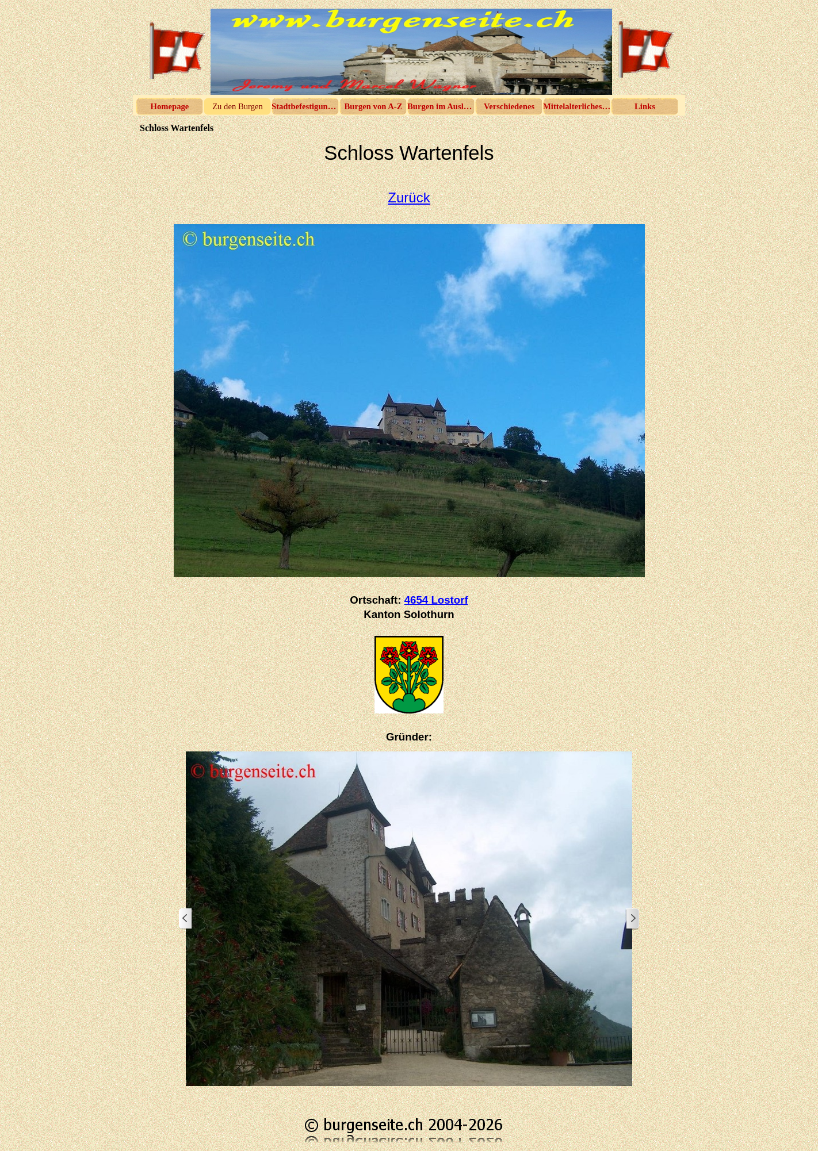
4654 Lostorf (436, 600)
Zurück (409, 197)
